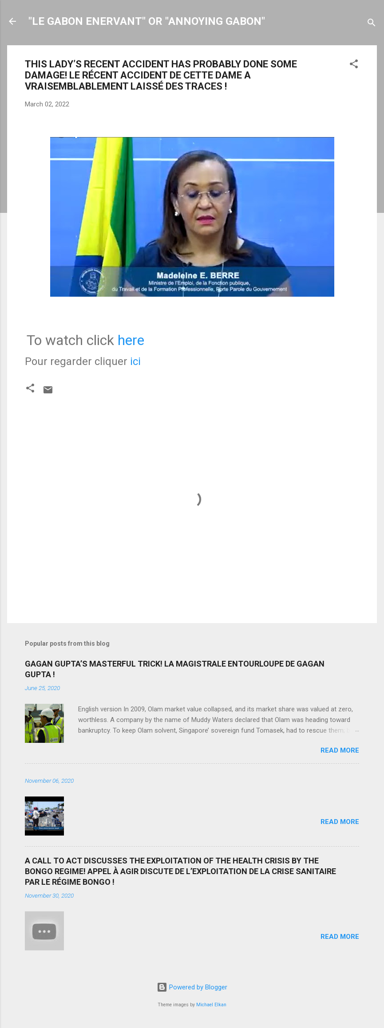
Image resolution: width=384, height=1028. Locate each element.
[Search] (371, 24)
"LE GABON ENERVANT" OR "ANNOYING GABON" (146, 21)
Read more (340, 750)
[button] (353, 65)
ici (135, 361)
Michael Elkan (211, 1005)
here (131, 340)
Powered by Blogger (192, 987)
